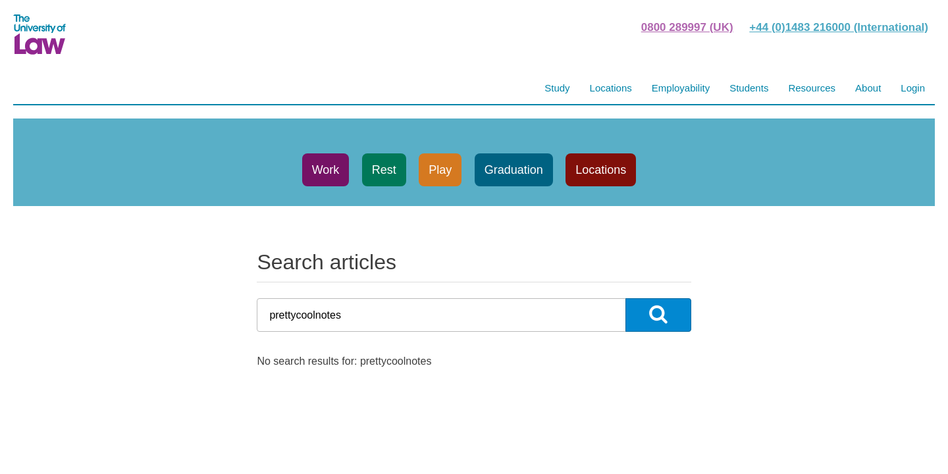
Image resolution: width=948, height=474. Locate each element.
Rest (384, 169)
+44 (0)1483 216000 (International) (838, 27)
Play (440, 169)
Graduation (514, 169)
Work (326, 169)
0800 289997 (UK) (687, 27)
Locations (600, 169)
